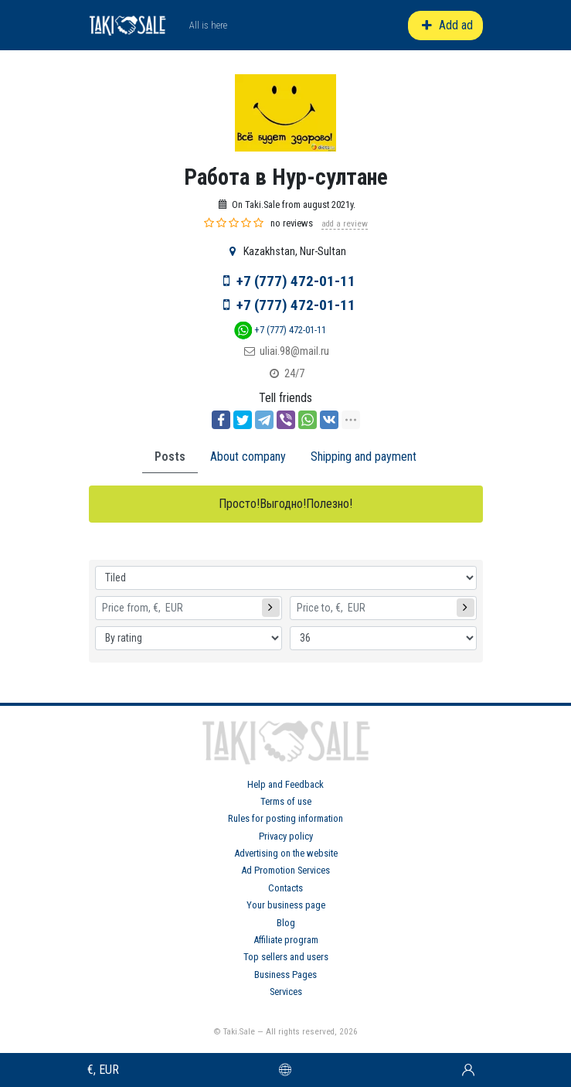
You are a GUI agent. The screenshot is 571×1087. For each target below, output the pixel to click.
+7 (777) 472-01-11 (295, 281)
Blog (286, 923)
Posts (170, 456)
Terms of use (285, 801)
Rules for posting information (285, 818)
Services (286, 991)
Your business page (285, 905)
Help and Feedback (285, 784)
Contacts (285, 888)
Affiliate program (285, 940)
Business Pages (285, 974)
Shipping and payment (363, 456)
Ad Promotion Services (285, 870)
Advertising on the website (286, 853)
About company (248, 456)
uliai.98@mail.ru (294, 351)
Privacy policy (286, 836)
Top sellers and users (285, 957)
